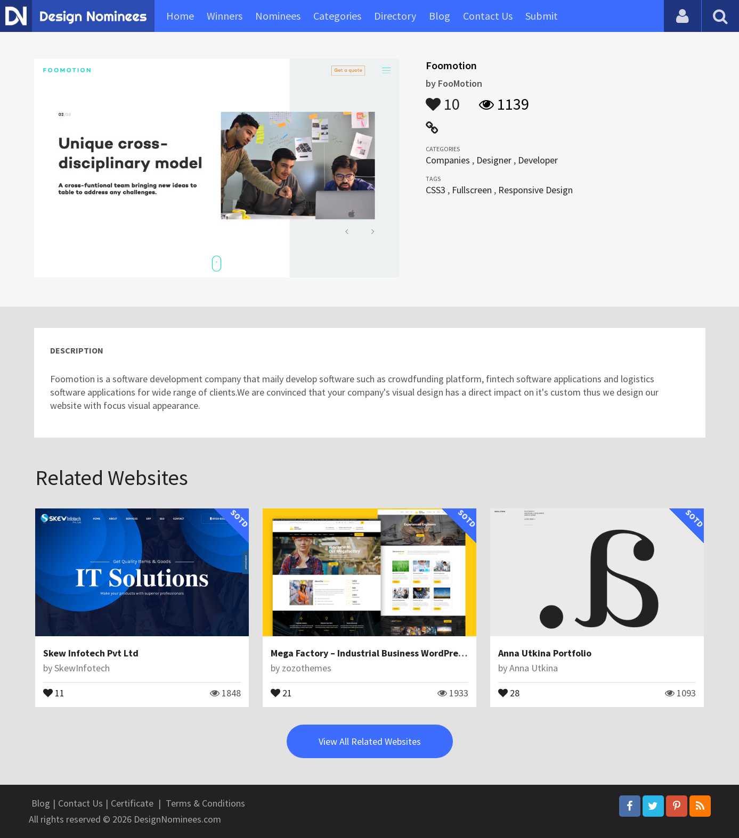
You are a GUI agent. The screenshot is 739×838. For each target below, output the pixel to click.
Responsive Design (535, 190)
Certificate (132, 803)
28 (508, 692)
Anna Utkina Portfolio (544, 653)
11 (53, 692)
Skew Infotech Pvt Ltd (91, 653)
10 (443, 99)
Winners (224, 15)
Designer (493, 160)
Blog (439, 15)
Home (180, 15)
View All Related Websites (370, 741)
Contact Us (488, 15)
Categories (337, 15)
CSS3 (435, 190)
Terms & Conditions (205, 803)
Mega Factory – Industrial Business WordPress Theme (385, 653)
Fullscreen (472, 190)
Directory (395, 15)
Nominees (278, 15)
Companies (448, 160)
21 (281, 692)
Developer (538, 160)
